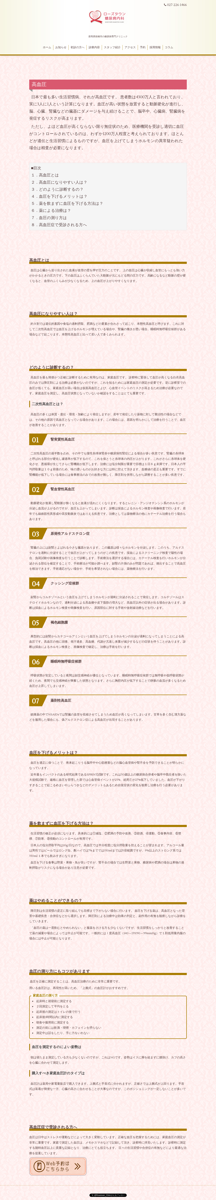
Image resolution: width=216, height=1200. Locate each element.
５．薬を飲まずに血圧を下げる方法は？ (67, 203)
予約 (142, 47)
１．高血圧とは (45, 175)
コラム (169, 47)
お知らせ (60, 47)
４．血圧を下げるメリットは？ (59, 196)
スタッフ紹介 (112, 47)
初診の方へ (78, 47)
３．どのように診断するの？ (57, 189)
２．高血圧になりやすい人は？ (59, 182)
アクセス (130, 47)
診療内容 (94, 47)
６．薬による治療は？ (51, 210)
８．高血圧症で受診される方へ (59, 224)
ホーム (47, 47)
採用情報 (155, 47)
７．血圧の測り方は (49, 217)
